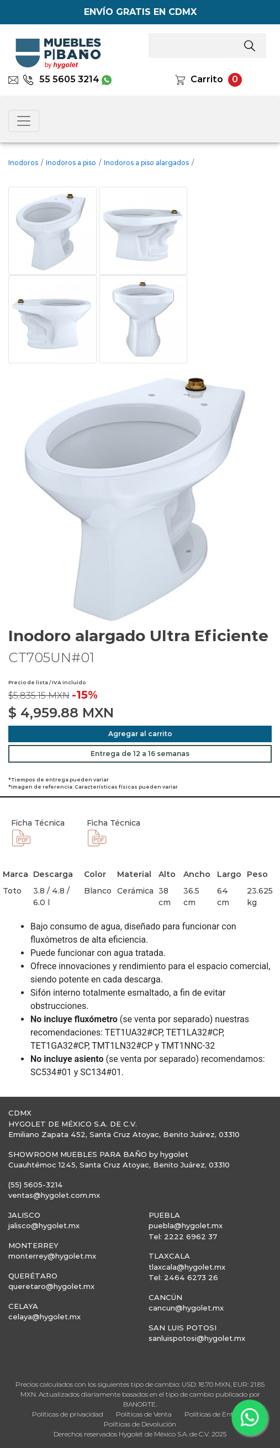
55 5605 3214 (61, 79)
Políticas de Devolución (140, 1424)
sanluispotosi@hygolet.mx (197, 1338)
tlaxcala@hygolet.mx (187, 1266)
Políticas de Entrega (216, 1414)
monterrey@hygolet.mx (52, 1255)
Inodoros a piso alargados (146, 162)
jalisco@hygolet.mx (44, 1225)
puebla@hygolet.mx (186, 1225)
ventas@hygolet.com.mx (54, 1195)
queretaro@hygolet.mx (51, 1286)
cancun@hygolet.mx (186, 1307)
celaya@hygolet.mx (44, 1316)
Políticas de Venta (144, 1414)
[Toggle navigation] (23, 121)
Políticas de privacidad (67, 1414)
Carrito (207, 79)
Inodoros (23, 162)
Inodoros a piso (71, 162)
